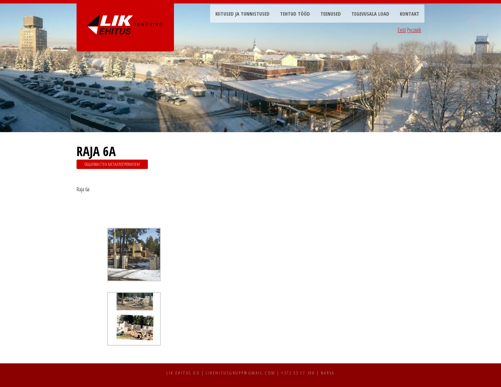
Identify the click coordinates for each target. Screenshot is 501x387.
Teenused (330, 13)
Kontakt (409, 13)
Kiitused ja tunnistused (242, 13)
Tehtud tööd (295, 13)
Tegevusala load (370, 13)
